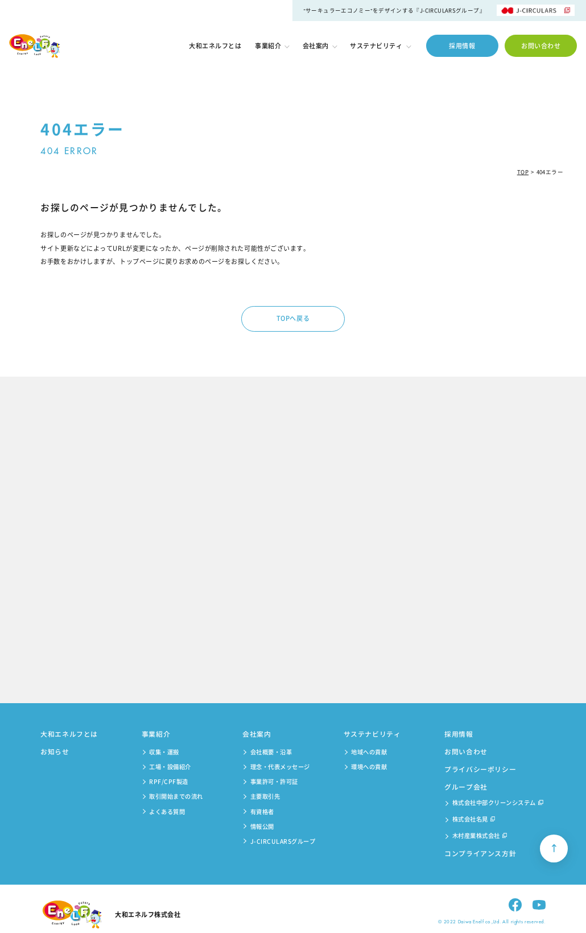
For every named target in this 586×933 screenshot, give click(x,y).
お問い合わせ (540, 46)
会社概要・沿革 (271, 752)
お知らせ (54, 751)
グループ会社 (466, 787)
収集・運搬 (164, 752)
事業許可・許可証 (274, 781)
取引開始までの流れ (176, 796)
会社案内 (320, 46)
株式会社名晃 (474, 820)
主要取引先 (265, 796)
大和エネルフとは (215, 46)
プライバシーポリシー (480, 769)
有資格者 (262, 811)
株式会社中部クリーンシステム (497, 803)
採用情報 (462, 46)
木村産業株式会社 (479, 836)
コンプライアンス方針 (480, 853)
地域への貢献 (369, 752)
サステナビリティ (380, 46)
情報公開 (262, 826)
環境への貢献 (369, 766)
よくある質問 (167, 811)
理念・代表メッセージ (280, 766)
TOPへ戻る (293, 318)
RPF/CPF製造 (168, 781)
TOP (523, 172)
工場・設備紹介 (170, 766)
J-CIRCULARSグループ (283, 841)
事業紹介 (272, 46)
